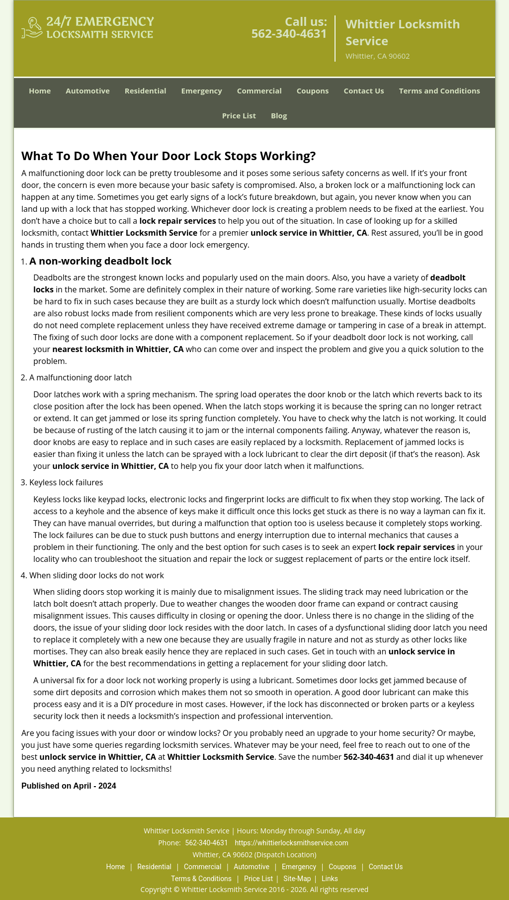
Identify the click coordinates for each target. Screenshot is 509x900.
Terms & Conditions (201, 879)
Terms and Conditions (439, 90)
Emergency (201, 90)
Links (330, 879)
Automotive (88, 90)
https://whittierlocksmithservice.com (291, 843)
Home (40, 90)
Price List (239, 115)
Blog (279, 115)
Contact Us (364, 90)
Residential (146, 90)
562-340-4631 (290, 33)
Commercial (259, 90)
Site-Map (297, 879)
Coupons (313, 90)
